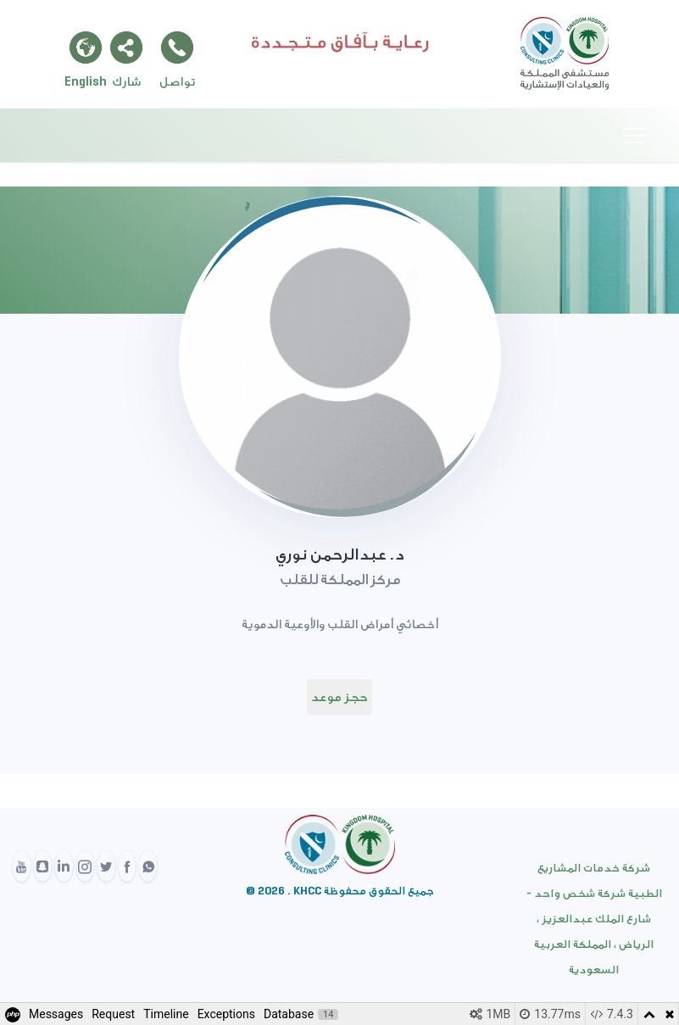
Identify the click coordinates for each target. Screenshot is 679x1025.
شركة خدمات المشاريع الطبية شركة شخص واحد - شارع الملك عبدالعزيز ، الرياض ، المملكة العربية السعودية (594, 919)
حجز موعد (339, 696)
